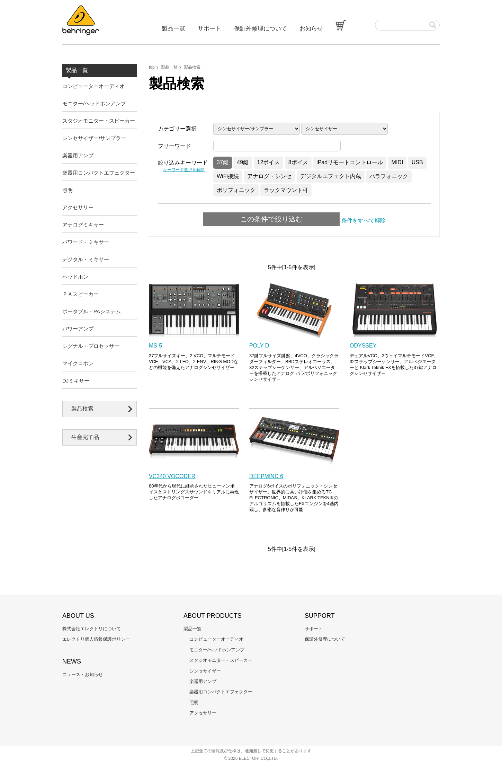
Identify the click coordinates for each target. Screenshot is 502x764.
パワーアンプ (77, 329)
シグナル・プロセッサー (90, 346)
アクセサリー (77, 207)
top (152, 67)
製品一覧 (173, 28)
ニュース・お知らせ (82, 674)
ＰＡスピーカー (80, 294)
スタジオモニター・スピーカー (98, 121)
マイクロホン (77, 363)
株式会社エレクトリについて (91, 628)
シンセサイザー (205, 671)
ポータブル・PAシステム (91, 311)
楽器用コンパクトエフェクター (98, 173)
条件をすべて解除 (363, 220)
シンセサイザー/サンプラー (94, 138)
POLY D (259, 346)
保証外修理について (260, 28)
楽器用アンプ (77, 155)
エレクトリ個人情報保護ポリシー (96, 639)
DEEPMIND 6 (266, 476)
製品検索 (82, 409)
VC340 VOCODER (172, 476)
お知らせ (311, 28)
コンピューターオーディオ (93, 86)
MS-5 (155, 346)
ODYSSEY (363, 346)
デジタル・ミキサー (85, 259)
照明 (67, 190)
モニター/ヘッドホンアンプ (94, 103)
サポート (209, 28)
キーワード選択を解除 (184, 169)
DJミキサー (75, 381)
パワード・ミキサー (85, 242)
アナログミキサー (83, 225)
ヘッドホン (75, 277)
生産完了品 (85, 437)
